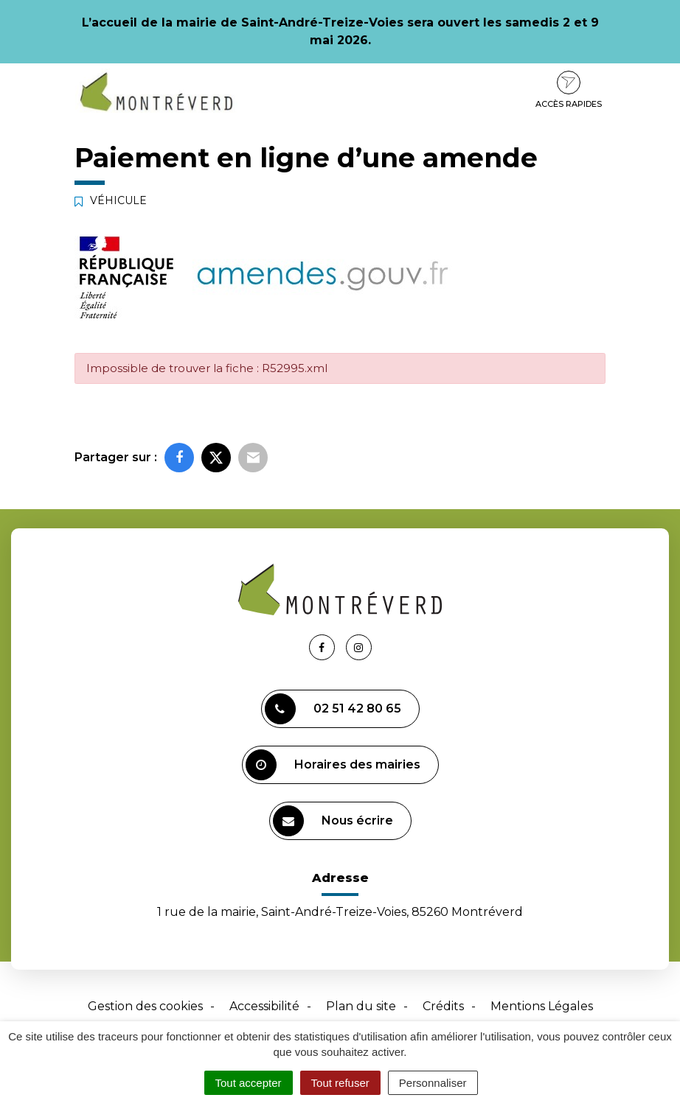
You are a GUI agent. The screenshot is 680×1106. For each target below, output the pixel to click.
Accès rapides (568, 90)
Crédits (443, 1006)
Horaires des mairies (333, 764)
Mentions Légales (541, 1006)
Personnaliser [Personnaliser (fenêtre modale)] (433, 1083)
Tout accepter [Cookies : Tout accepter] (248, 1083)
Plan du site (361, 1006)
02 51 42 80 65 (333, 708)
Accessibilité (264, 1006)
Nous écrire (333, 820)
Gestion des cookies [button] (145, 1006)
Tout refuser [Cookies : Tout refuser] (340, 1083)
